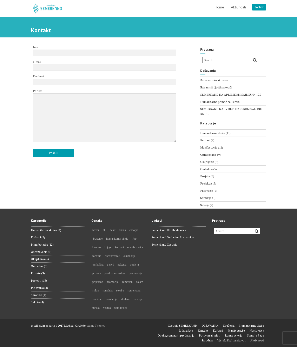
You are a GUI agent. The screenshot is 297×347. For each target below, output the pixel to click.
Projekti (205, 183)
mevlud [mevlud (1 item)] (96, 256)
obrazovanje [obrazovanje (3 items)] (112, 256)
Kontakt (259, 7)
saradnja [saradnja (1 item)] (108, 290)
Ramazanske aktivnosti (215, 80)
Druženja (229, 325)
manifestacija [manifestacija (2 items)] (135, 247)
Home (219, 7)
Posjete (205, 176)
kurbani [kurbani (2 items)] (119, 247)
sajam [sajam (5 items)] (139, 282)
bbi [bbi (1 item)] (104, 230)
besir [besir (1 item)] (113, 230)
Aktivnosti (238, 7)
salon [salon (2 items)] (95, 290)
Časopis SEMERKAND (182, 325)
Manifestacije (208, 147)
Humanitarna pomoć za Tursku (220, 102)
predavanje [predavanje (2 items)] (135, 273)
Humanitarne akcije (212, 133)
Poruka (104, 116)
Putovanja (206, 191)
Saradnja (205, 198)
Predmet (104, 79)
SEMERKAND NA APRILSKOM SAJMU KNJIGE (231, 94)
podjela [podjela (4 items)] (134, 264)
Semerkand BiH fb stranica (169, 230)
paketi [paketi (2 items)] (110, 264)
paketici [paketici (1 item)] (122, 264)
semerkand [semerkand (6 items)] (133, 290)
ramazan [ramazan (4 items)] (127, 282)
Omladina (206, 169)
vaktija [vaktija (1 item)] (107, 308)
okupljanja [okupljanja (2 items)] (129, 256)
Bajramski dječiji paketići (216, 87)
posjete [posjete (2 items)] (96, 273)
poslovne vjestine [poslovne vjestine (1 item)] (115, 273)
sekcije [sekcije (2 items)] (120, 290)
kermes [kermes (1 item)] (96, 247)
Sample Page (255, 335)
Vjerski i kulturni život (231, 340)
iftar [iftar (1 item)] (134, 238)
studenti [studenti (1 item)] (125, 299)
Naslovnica (257, 330)
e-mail (104, 65)
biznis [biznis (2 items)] (122, 230)
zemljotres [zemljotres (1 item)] (120, 308)
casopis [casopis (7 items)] (133, 230)
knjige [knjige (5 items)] (108, 247)
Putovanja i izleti (209, 335)
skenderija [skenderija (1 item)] (111, 299)
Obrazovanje (208, 155)
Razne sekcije (233, 335)
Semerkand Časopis (164, 244)
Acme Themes (96, 325)
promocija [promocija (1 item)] (113, 282)
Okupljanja (207, 162)
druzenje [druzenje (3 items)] (97, 238)
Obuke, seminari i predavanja (176, 335)
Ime (104, 50)
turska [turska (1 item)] (96, 308)
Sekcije (204, 205)
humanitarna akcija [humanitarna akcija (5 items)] (117, 238)
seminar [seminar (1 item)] (97, 299)
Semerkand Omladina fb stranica (173, 237)
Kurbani (205, 140)
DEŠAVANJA (210, 325)
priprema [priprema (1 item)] (97, 282)
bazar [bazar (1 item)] (95, 230)
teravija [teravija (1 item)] (138, 299)
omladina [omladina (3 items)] (98, 264)
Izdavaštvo (186, 330)
